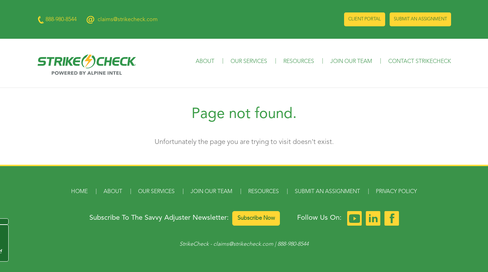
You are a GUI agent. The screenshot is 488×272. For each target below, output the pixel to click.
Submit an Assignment (420, 19)
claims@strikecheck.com (128, 19)
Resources (298, 61)
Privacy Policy (396, 191)
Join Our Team (351, 61)
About (205, 61)
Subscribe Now (256, 218)
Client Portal (364, 19)
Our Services (249, 61)
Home (79, 191)
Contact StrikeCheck (419, 61)
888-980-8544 (293, 244)
